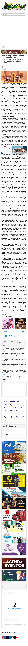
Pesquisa (3, 12)
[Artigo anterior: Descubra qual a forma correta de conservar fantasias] (4, 332)
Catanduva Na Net (14, 586)
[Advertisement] (14, 30)
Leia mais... (3, 351)
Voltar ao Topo (24, 643)
